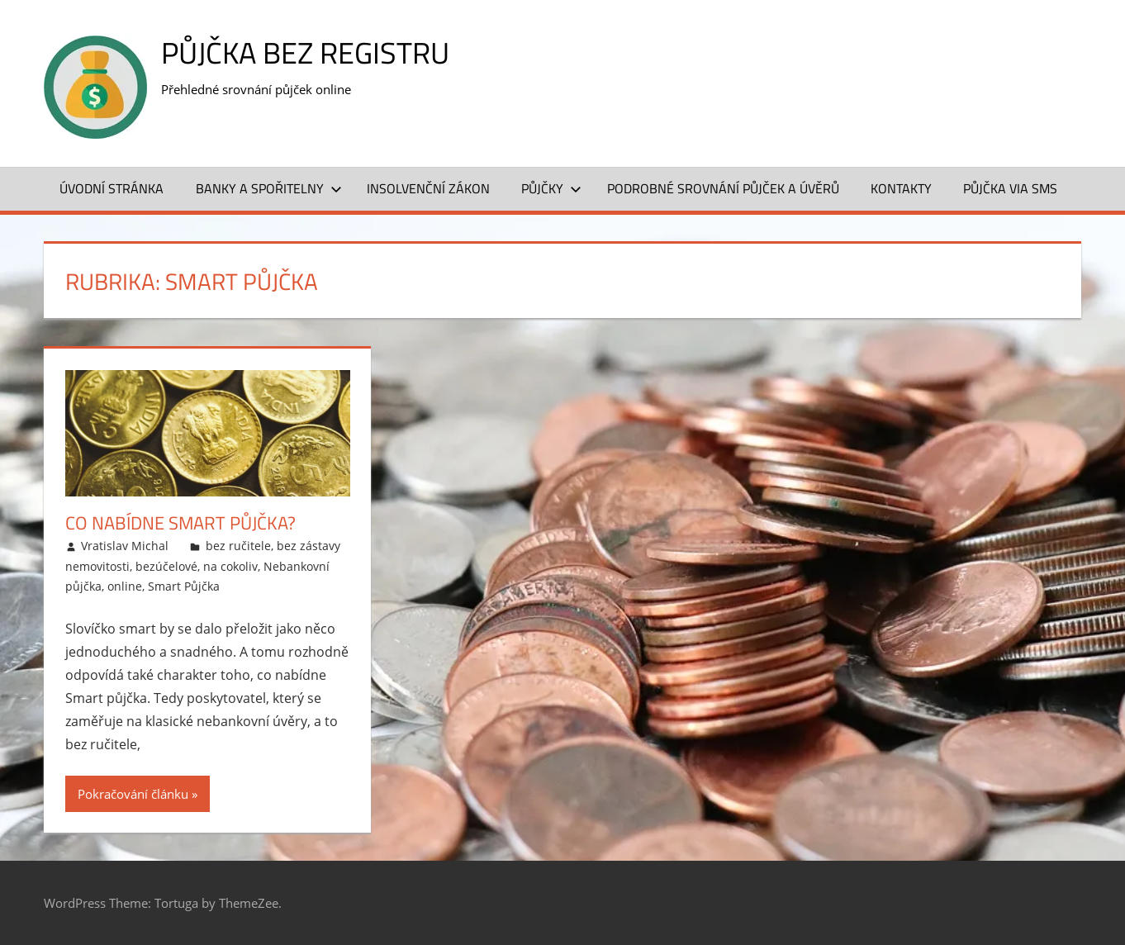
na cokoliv (230, 566)
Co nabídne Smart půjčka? (180, 523)
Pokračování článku (133, 794)
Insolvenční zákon (428, 188)
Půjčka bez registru (305, 52)
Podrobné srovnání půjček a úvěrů (723, 188)
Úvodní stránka (111, 188)
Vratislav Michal (125, 545)
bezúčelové (166, 566)
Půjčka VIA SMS (1010, 188)
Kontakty (901, 188)
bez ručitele (238, 545)
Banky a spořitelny (269, 188)
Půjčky (551, 188)
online (124, 586)
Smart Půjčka (184, 586)
